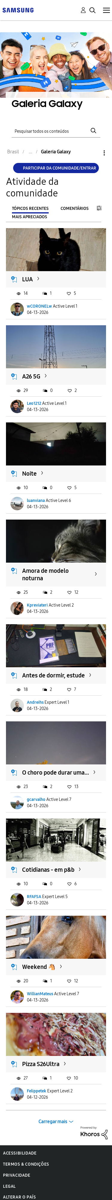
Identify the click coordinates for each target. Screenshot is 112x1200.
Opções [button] (94, 153)
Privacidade (16, 1175)
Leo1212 (34, 403)
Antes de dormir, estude (53, 675)
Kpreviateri (37, 605)
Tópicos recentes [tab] (30, 208)
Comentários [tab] (75, 208)
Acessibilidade (19, 1153)
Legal (9, 1186)
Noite (29, 473)
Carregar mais (53, 1121)
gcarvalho (36, 799)
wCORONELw (39, 306)
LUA (27, 279)
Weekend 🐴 (39, 966)
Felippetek (36, 1091)
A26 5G (31, 376)
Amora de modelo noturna (45, 574)
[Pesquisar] (56, 130)
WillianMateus (40, 993)
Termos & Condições (26, 1164)
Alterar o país (19, 1197)
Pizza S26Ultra (40, 1064)
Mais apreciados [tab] (29, 216)
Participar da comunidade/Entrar (59, 168)
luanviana (36, 500)
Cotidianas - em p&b (48, 869)
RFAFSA (34, 896)
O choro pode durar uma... (55, 772)
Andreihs (35, 702)
